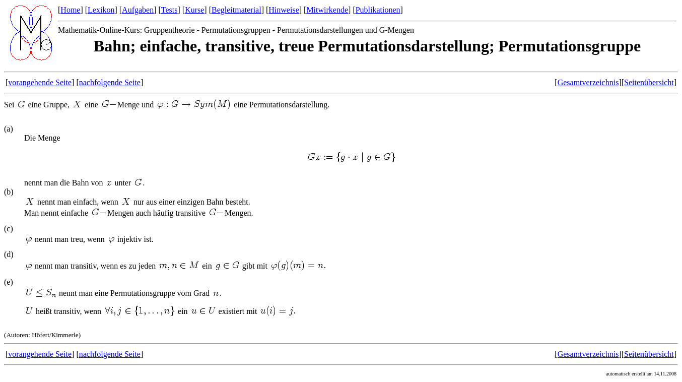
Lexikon (101, 10)
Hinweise (283, 10)
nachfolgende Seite (110, 82)
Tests (169, 10)
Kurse (194, 10)
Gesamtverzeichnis (588, 82)
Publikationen (378, 10)
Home (70, 10)
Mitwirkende (327, 10)
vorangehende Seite (40, 82)
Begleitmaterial (236, 10)
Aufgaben (138, 10)
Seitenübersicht (649, 82)
